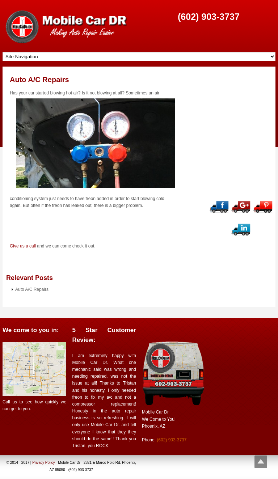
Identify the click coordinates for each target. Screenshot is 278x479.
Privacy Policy (43, 463)
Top (260, 461)
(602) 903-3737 (209, 17)
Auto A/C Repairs (39, 80)
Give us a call (23, 246)
